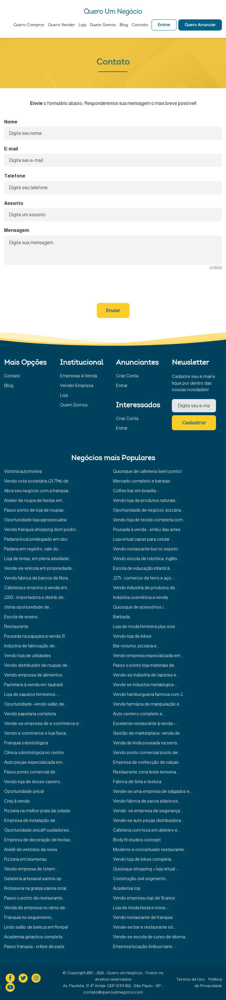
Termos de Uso (191, 979)
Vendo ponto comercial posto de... (146, 752)
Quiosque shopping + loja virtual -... (146, 868)
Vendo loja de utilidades (27, 655)
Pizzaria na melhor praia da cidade (37, 810)
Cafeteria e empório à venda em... (37, 587)
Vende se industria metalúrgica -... (146, 684)
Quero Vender (61, 25)
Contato (140, 25)
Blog (123, 25)
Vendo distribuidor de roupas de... (37, 665)
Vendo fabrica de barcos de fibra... (37, 577)
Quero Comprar (29, 25)
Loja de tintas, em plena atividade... (38, 558)
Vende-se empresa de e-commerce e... (43, 723)
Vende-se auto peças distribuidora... (148, 820)
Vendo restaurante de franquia (142, 917)
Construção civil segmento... (140, 878)
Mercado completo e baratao (141, 480)
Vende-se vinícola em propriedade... (39, 568)
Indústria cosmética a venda (140, 597)
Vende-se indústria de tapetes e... (146, 674)
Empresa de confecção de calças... (147, 762)
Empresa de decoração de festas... (38, 839)
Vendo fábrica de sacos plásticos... (147, 800)
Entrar (164, 25)
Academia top (127, 888)
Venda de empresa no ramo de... (36, 907)
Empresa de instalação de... (31, 820)
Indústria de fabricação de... (30, 645)
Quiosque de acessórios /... (140, 606)
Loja (82, 25)
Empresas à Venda (78, 375)
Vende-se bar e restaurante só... (144, 926)
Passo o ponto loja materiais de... (145, 665)
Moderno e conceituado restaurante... (150, 849)
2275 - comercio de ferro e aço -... (144, 577)
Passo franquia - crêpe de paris (34, 946)
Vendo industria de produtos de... (145, 587)
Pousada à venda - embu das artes (146, 529)
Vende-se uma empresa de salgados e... (152, 791)
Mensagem (16, 230)
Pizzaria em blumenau (25, 859)
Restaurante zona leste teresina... (146, 771)
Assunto (13, 203)
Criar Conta (127, 375)
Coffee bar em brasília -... (137, 490)
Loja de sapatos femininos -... (32, 694)
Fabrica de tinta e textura (137, 781)
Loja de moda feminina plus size (144, 626)
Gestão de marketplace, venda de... (147, 733)
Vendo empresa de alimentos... (34, 674)
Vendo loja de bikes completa (142, 859)
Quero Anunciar (200, 25)
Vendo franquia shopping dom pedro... (41, 529)
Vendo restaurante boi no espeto (145, 548)
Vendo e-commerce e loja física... (36, 733)
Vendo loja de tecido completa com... (149, 519)
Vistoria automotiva (23, 471)
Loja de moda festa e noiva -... (141, 907)
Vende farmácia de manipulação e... (147, 703)
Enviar (113, 311)
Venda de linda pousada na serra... (146, 742)
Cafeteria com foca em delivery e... (146, 830)
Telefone (14, 175)
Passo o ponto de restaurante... (34, 897)
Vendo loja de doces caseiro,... (34, 781)
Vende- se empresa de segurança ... (148, 810)
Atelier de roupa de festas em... (34, 500)
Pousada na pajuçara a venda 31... (35, 636)
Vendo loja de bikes (132, 636)
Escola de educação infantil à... (142, 568)
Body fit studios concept (137, 839)
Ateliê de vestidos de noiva (30, 849)
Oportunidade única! (24, 791)
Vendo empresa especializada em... (148, 655)
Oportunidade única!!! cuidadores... (38, 830)
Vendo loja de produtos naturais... (145, 500)
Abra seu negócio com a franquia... (37, 490)
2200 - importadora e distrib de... (35, 597)
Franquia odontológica (26, 742)
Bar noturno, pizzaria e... (136, 645)
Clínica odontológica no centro (34, 752)
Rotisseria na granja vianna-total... (36, 888)
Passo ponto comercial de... (31, 771)
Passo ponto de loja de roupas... (35, 509)
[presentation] (113, 283)
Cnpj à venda (16, 800)
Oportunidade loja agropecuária (35, 519)
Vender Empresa (76, 385)
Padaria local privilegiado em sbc (36, 539)
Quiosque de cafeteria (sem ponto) (147, 471)
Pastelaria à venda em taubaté (33, 684)
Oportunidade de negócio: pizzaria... (148, 509)
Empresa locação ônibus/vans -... (145, 946)
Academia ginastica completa (33, 936)
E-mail (11, 148)
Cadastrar (194, 423)
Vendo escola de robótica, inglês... (146, 558)
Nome (10, 121)
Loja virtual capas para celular (141, 539)
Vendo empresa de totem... (31, 868)
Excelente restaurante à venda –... (145, 723)
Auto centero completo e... (139, 713)
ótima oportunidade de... (28, 606)
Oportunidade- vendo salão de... (35, 703)
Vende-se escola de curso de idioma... (150, 936)
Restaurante (16, 626)
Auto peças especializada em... (34, 762)
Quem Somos (103, 25)
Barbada (121, 616)
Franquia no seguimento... (29, 917)
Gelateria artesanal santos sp (33, 878)
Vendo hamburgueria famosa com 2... (149, 694)
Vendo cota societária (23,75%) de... (37, 480)
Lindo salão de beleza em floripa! (36, 926)
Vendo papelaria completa (30, 713)
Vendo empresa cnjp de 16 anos (144, 897)
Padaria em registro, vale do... (32, 548)
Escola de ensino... (22, 616)
